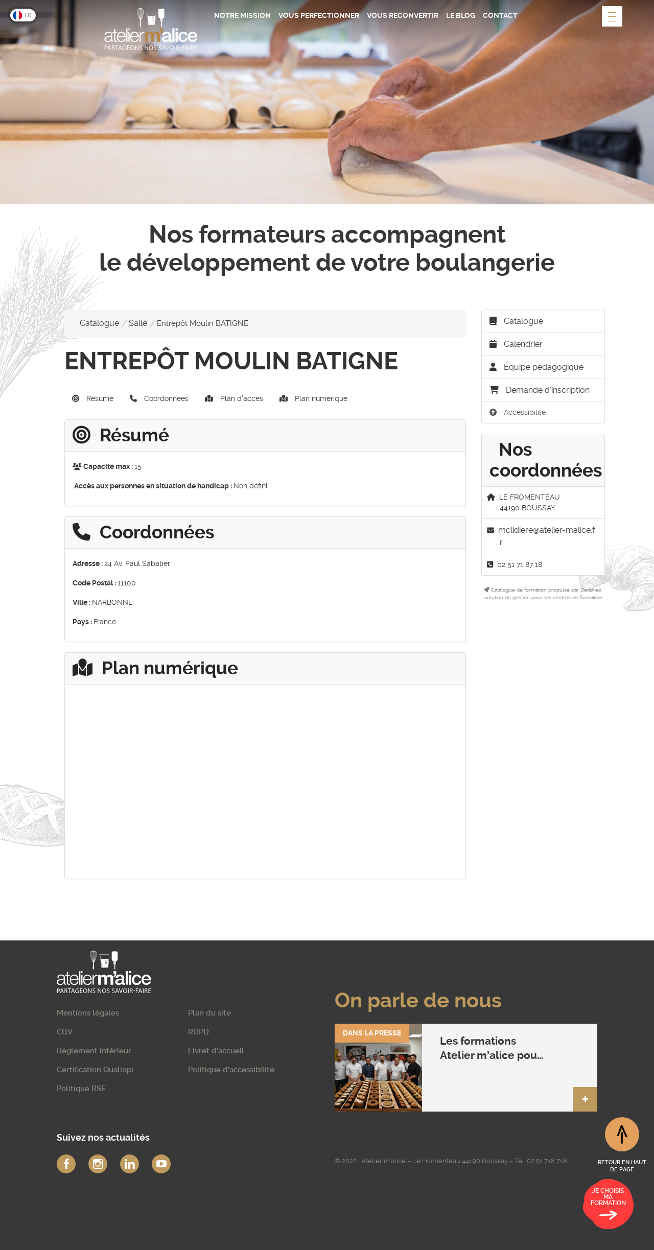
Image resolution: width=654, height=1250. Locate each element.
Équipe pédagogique (536, 367)
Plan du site (209, 1013)
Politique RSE (81, 1088)
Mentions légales (88, 1013)
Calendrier (516, 344)
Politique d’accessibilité (231, 1069)
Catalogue (99, 323)
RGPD (198, 1031)
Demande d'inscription (539, 390)
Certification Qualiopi (95, 1069)
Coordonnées (159, 398)
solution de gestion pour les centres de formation (543, 597)
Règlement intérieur (94, 1050)
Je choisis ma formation (608, 1205)
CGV (65, 1031)
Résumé (92, 398)
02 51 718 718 (547, 1161)
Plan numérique (313, 398)
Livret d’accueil (216, 1050)
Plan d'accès (234, 398)
